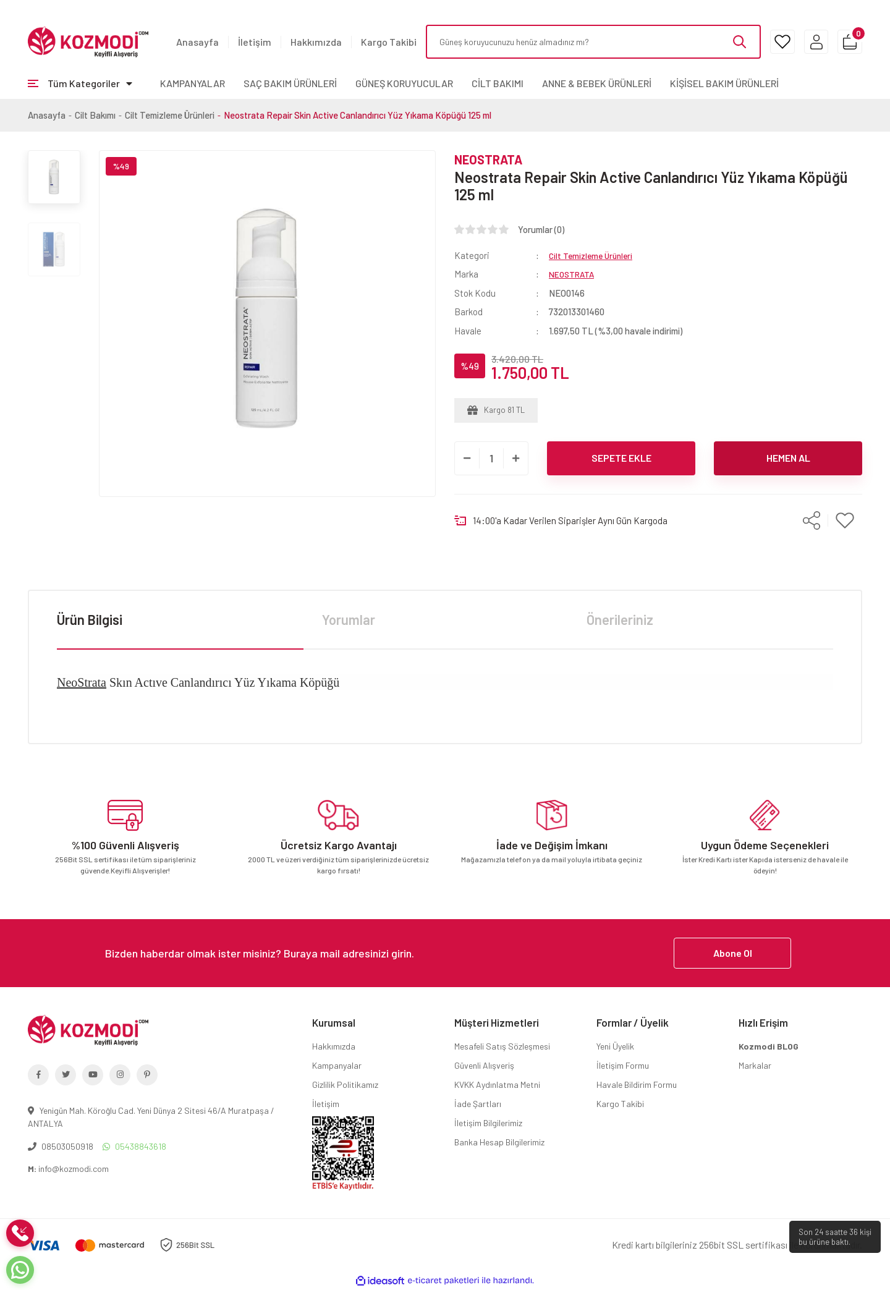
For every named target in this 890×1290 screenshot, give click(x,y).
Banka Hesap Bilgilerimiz (499, 1142)
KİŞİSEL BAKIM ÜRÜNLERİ (724, 83)
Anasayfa (197, 42)
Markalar (755, 1065)
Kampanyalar (337, 1065)
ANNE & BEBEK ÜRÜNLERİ (596, 83)
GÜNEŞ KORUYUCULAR (404, 83)
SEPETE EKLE (621, 458)
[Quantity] (491, 458)
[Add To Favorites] (845, 521)
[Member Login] (802, 42)
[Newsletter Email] (445, 953)
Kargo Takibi (389, 42)
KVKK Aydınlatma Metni (497, 1084)
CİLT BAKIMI (497, 83)
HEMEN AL (788, 458)
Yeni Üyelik (615, 1046)
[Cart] (845, 42)
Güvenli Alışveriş (484, 1065)
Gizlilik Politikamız (345, 1084)
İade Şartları (477, 1103)
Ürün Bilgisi (89, 619)
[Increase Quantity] (516, 458)
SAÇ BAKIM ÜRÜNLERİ (290, 83)
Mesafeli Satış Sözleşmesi (502, 1046)
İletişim (254, 42)
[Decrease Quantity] (467, 458)
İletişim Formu (622, 1065)
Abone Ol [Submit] (732, 953)
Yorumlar (348, 619)
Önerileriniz (620, 619)
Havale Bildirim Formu (636, 1084)
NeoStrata (81, 682)
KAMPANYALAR (192, 83)
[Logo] (88, 41)
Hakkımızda (316, 42)
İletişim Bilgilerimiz (488, 1123)
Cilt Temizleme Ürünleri (593, 255)
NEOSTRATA (488, 159)
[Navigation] (80, 83)
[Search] (579, 42)
